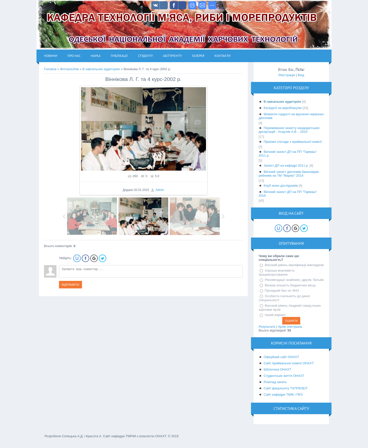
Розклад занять (275, 382)
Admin (160, 190)
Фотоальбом (69, 69)
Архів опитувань (290, 326)
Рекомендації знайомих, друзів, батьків (294, 280)
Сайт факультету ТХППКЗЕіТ (286, 388)
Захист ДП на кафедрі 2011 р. (286, 165)
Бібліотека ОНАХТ (277, 369)
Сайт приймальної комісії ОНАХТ (289, 363)
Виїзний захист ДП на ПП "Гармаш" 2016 (287, 193)
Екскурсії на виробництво (283, 108)
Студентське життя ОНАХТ (284, 376)
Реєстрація (286, 75)
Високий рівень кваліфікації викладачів (294, 265)
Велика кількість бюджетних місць (290, 285)
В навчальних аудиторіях (101, 69)
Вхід (301, 75)
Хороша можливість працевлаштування (276, 273)
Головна (50, 69)
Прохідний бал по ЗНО (282, 290)
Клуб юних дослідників (281, 185)
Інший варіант (275, 315)
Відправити (70, 284)
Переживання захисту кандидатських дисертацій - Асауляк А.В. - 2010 (289, 130)
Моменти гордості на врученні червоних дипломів (291, 116)
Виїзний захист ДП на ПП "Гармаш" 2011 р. (287, 153)
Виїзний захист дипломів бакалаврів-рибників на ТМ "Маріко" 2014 (289, 173)
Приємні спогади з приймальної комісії (293, 142)
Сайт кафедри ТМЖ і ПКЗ (283, 394)
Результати (266, 326)
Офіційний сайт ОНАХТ (281, 357)
